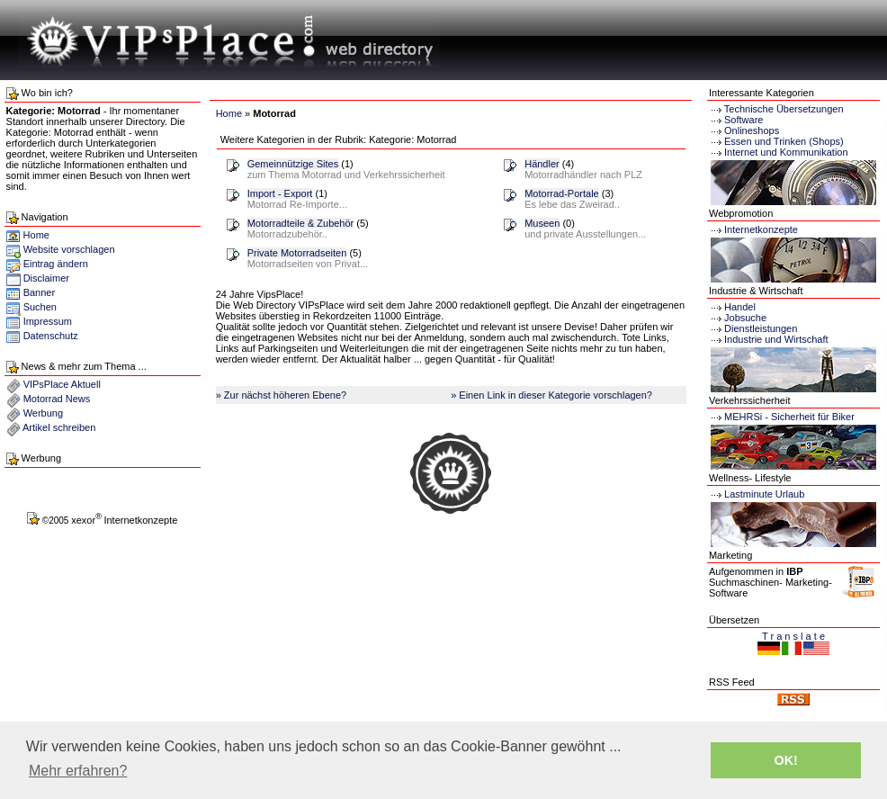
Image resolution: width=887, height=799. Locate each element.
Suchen (40, 306)
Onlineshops (751, 130)
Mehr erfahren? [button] (78, 770)
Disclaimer (46, 278)
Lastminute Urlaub (756, 494)
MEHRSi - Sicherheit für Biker (782, 416)
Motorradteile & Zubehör (300, 223)
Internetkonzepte (761, 229)
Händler (542, 163)
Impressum (47, 321)
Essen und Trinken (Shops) (784, 141)
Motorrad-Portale (561, 193)
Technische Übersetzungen (784, 108)
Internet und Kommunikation (786, 152)
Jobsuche (737, 317)
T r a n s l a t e (793, 636)
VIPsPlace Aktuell (62, 384)
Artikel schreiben (58, 427)
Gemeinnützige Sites (293, 163)
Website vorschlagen (69, 249)
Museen (542, 223)
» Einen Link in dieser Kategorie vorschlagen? (551, 395)
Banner (39, 292)
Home (27, 234)
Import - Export (280, 193)
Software (743, 119)
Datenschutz (50, 335)
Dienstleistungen (753, 328)
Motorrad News (57, 398)
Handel (732, 306)
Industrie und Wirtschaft (769, 339)
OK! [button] (785, 760)
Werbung (43, 413)
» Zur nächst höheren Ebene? (281, 395)
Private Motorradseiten (297, 252)
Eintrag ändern (55, 263)
